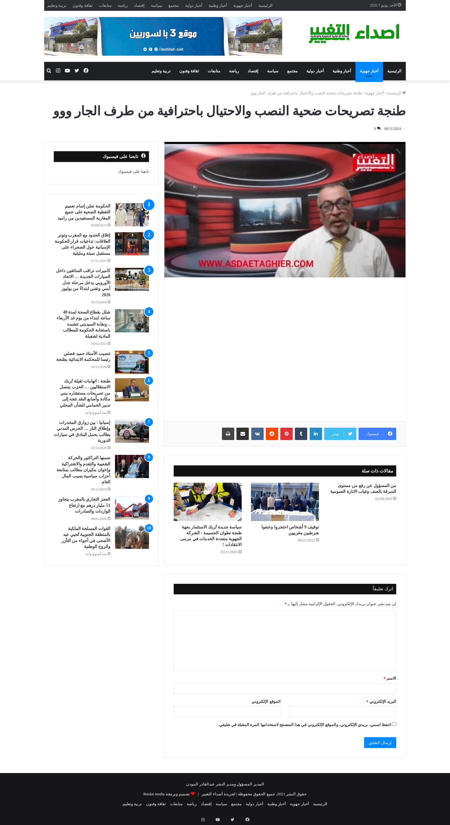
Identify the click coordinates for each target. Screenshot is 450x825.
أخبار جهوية (242, 5)
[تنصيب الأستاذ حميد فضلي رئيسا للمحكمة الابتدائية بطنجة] (132, 362)
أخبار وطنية (218, 5)
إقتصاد (139, 5)
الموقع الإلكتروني (266, 701)
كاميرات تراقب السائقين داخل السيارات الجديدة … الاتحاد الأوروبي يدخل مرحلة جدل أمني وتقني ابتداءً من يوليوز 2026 (83, 282)
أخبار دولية (193, 5)
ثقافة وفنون (82, 5)
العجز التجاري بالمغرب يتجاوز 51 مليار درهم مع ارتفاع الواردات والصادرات (84, 505)
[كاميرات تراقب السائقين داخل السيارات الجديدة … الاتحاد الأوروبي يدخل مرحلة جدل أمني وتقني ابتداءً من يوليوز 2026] (132, 279)
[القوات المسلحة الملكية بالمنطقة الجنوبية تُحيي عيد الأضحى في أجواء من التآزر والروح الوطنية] (132, 537)
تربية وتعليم (56, 5)
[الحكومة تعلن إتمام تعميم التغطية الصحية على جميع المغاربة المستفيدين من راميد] (132, 214)
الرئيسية (265, 5)
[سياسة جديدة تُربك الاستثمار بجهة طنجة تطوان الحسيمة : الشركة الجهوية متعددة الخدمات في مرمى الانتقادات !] (208, 502)
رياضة (123, 5)
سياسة (156, 5)
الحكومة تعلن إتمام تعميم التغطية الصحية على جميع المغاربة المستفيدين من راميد (83, 212)
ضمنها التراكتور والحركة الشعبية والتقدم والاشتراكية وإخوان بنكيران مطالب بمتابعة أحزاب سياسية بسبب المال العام (83, 469)
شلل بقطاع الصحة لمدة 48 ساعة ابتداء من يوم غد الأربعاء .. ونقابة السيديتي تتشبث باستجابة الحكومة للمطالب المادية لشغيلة (83, 324)
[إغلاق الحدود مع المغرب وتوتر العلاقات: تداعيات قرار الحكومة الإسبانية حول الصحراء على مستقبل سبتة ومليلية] (132, 243)
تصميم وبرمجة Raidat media (166, 794)
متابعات (105, 5)
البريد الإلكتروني (381, 701)
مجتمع (173, 5)
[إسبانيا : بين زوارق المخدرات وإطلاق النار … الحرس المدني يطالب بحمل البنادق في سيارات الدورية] (132, 431)
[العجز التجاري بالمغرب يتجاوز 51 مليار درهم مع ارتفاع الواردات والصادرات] (132, 507)
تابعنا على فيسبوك (133, 171)
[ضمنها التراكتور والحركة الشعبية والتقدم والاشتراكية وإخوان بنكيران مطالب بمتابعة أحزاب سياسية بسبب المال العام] (132, 466)
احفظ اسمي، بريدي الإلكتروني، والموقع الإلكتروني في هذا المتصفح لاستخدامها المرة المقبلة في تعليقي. (304, 724)
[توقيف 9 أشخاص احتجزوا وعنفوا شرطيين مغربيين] (285, 502)
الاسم (390, 678)
